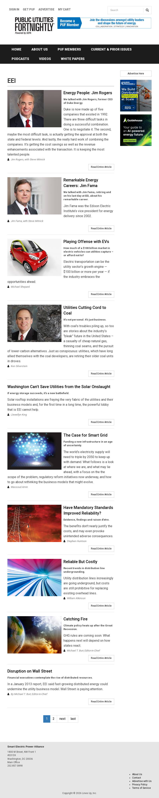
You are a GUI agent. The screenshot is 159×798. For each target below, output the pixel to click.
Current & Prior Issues (111, 49)
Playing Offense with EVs (86, 241)
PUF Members (69, 49)
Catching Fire (75, 619)
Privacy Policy (139, 784)
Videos (45, 59)
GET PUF (29, 9)
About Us (39, 49)
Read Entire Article (101, 167)
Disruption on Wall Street (29, 671)
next (62, 719)
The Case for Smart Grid (85, 435)
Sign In (14, 9)
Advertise (46, 9)
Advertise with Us (142, 781)
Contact (136, 777)
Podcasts (20, 59)
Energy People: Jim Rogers (87, 92)
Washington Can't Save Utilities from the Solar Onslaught (58, 386)
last (73, 719)
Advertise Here (136, 73)
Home (16, 49)
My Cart (64, 9)
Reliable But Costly (80, 561)
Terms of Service (141, 788)
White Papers (73, 59)
